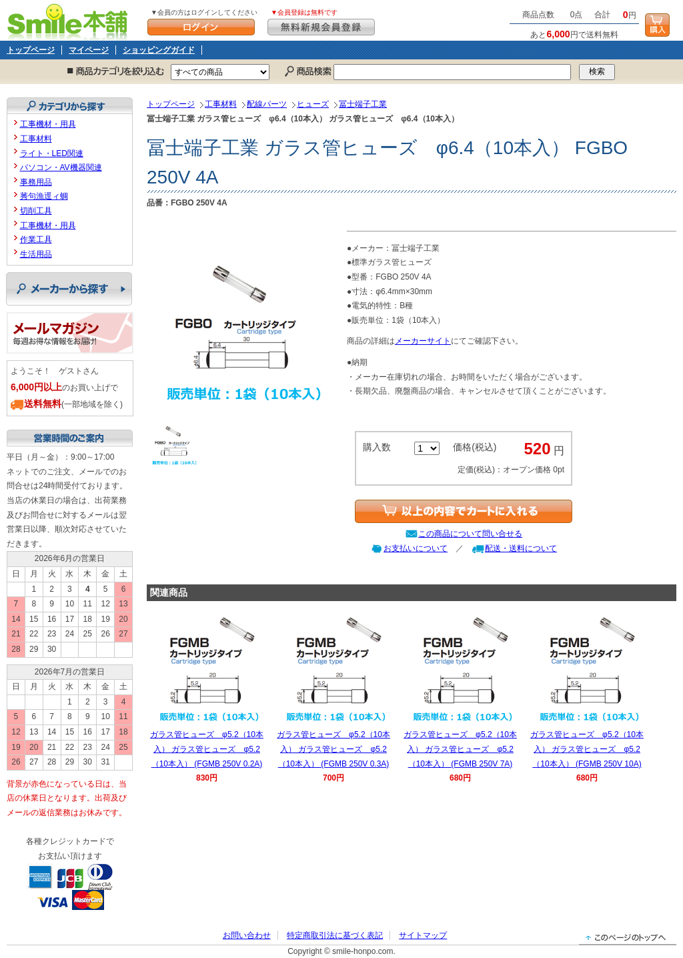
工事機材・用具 (48, 124)
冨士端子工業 (363, 104)
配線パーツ (267, 104)
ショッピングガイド (159, 50)
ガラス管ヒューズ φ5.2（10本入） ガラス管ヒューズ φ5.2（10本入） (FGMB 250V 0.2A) (206, 749)
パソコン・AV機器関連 (61, 167)
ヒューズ (313, 104)
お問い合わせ (247, 935)
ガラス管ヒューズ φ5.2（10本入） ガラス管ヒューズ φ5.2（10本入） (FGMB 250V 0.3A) (333, 749)
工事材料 (221, 104)
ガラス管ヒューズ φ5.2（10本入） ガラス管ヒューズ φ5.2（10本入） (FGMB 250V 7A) (460, 749)
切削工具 (36, 210)
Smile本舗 (70, 20)
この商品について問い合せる (470, 533)
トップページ (31, 50)
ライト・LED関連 (51, 153)
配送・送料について (521, 548)
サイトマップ (423, 935)
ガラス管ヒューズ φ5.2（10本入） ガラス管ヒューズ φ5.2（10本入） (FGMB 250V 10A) (587, 749)
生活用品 (36, 254)
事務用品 (36, 182)
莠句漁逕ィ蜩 (44, 196)
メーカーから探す (69, 289)
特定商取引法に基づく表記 (335, 935)
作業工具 (36, 239)
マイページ (89, 50)
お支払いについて (416, 548)
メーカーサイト (423, 341)
